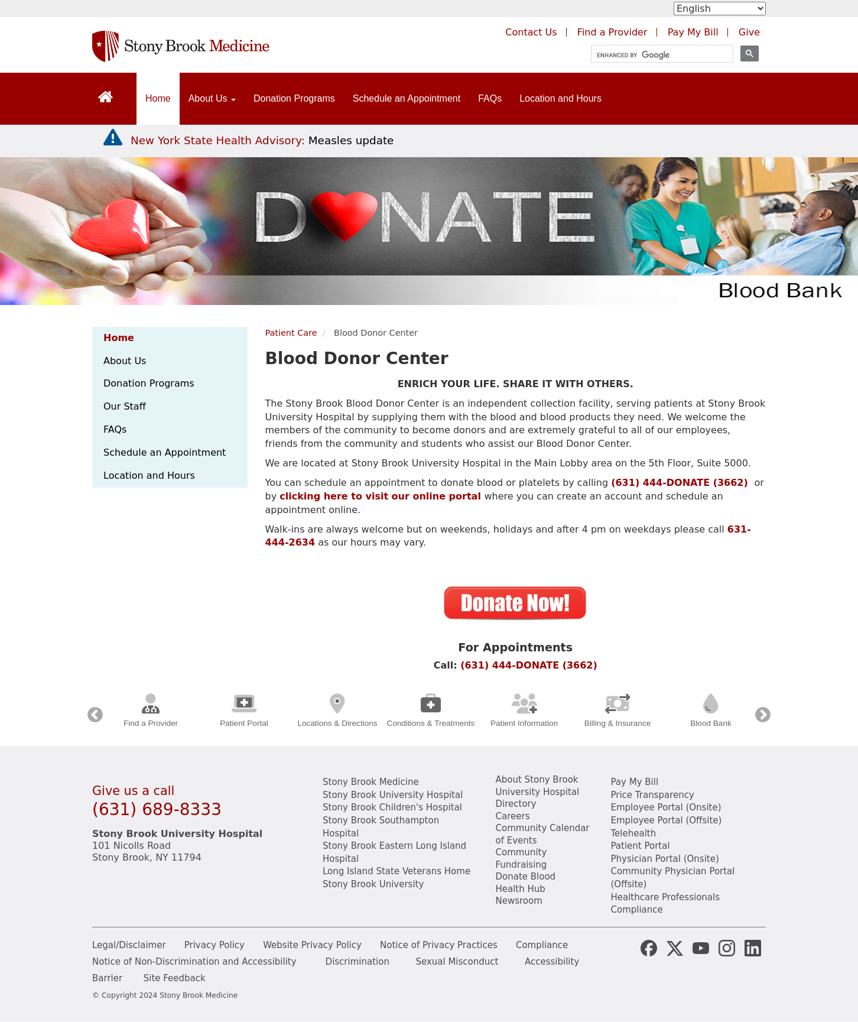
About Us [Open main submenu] (212, 98)
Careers (513, 816)
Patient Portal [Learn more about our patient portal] (640, 846)
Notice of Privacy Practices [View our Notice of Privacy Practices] (439, 945)
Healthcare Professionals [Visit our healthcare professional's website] (665, 897)
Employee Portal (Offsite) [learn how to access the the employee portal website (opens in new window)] (666, 820)
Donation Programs (294, 98)
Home (158, 98)
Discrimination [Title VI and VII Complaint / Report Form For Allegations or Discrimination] (357, 961)
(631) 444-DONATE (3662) (679, 482)
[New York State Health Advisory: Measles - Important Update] (112, 137)
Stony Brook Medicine (371, 782)
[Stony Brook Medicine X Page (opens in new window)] (674, 947)
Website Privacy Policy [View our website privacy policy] (312, 945)
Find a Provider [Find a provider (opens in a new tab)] (612, 32)
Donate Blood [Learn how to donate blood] (526, 876)
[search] (657, 55)
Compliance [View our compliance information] (637, 909)
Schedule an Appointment (406, 98)
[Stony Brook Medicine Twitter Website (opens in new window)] (700, 947)
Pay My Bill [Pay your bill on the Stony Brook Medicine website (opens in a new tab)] (693, 32)
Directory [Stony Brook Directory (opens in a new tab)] (516, 804)
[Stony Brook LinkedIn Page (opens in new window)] (752, 947)
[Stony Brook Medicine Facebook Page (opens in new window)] (648, 947)
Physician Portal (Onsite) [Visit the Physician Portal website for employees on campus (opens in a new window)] (665, 859)
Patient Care (291, 333)
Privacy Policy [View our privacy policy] (214, 945)
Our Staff (124, 406)
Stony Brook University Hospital (393, 795)
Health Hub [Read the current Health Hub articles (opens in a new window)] (520, 889)
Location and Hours (560, 98)
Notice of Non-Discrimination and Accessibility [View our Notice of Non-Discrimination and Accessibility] (194, 961)
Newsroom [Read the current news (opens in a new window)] (519, 901)
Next (763, 715)
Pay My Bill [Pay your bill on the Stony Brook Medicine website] (635, 782)
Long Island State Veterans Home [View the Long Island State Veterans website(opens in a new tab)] (396, 871)
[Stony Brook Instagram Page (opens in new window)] (726, 947)
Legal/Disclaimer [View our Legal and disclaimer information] (129, 945)
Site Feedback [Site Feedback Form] (175, 978)
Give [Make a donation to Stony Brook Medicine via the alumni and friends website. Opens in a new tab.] (749, 32)
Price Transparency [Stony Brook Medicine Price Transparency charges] (652, 795)
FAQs (490, 98)
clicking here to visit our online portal (380, 496)
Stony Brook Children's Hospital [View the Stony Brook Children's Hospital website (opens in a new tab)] (392, 807)
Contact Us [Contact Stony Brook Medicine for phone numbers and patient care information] (531, 32)
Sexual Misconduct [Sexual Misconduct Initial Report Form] (456, 961)
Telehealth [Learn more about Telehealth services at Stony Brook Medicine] (633, 833)
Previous (95, 715)
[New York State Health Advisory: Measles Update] (262, 140)
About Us (124, 360)
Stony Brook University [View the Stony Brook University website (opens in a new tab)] (373, 884)
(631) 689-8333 (157, 809)
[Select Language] (720, 8)
